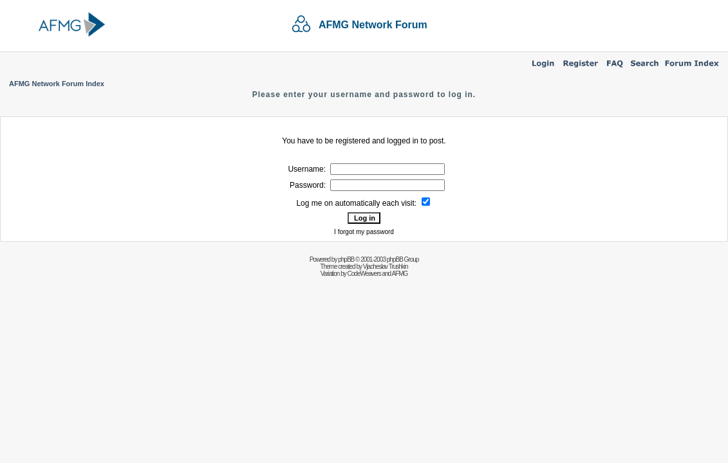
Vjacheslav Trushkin (385, 266)
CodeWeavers (364, 273)
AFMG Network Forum (373, 24)
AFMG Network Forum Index (56, 83)
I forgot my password (364, 231)
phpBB (346, 259)
